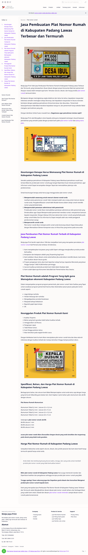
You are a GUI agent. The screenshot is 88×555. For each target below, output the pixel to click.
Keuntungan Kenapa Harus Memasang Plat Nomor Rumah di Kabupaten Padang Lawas (10, 30)
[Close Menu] (85, 13)
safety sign (54, 13)
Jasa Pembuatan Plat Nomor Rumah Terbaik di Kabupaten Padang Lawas (10, 42)
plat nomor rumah (67, 121)
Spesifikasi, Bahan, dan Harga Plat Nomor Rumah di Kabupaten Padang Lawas (10, 74)
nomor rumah (38, 13)
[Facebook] (4, 546)
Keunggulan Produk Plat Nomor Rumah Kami (9, 66)
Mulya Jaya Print (64, 551)
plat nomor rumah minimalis (58, 493)
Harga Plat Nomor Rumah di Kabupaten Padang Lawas (10, 84)
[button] (3, 2)
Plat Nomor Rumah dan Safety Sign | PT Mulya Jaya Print (23, 551)
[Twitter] (17, 546)
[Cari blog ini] (71, 2)
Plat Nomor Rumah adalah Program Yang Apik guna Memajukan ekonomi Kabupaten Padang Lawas (10, 55)
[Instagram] (11, 546)
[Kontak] (22, 546)
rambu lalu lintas (46, 13)
